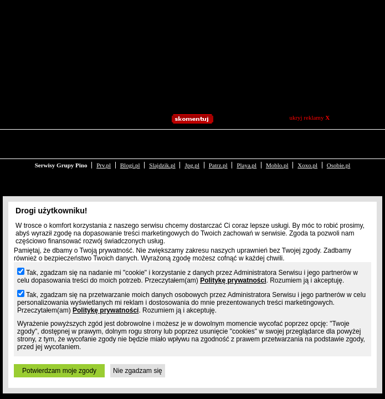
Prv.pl (103, 143)
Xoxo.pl (307, 143)
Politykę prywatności (233, 280)
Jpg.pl (191, 143)
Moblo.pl (277, 143)
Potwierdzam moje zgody (59, 371)
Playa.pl (246, 143)
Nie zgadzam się (137, 371)
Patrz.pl (218, 143)
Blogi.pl (130, 143)
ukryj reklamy (309, 117)
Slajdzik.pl (162, 143)
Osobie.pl (338, 143)
